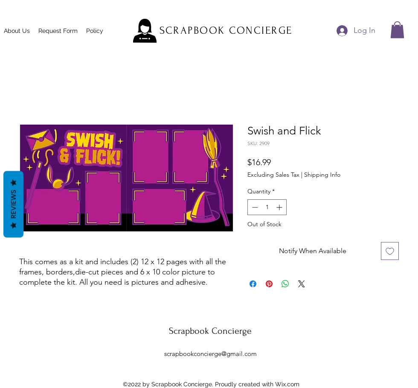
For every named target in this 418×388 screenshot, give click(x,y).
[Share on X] (301, 284)
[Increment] (280, 207)
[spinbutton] (267, 207)
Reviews (13, 204)
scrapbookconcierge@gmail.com (210, 354)
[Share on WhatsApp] (285, 284)
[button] (397, 29)
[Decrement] (254, 207)
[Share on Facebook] (253, 284)
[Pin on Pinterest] (269, 284)
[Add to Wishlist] (390, 251)
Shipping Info (322, 174)
